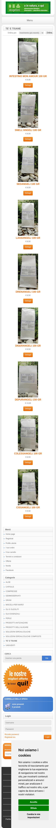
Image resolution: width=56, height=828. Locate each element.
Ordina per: (12, 33)
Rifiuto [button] (33, 808)
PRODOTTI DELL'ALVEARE (17, 627)
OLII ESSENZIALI (13, 614)
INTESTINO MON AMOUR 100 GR (28, 76)
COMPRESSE (11, 591)
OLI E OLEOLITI (12, 609)
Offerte (8, 561)
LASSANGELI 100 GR (28, 238)
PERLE (8, 618)
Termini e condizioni (13, 557)
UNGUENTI (10, 645)
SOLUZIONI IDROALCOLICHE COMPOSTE (23, 636)
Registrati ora (10, 737)
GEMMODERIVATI (13, 596)
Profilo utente (11, 543)
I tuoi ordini (10, 548)
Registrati (9, 539)
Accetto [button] (33, 802)
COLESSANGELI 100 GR (28, 453)
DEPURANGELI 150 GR (28, 399)
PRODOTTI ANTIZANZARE (17, 623)
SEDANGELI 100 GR (28, 184)
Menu (30, 20)
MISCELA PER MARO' (15, 605)
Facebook (10, 570)
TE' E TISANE (11, 641)
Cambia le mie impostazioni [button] (33, 816)
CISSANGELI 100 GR (28, 507)
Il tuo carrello (11, 552)
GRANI (8, 600)
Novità (8, 566)
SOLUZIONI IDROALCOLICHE (18, 632)
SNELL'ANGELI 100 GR (28, 130)
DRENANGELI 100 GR (28, 292)
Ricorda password (12, 734)
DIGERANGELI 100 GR (28, 345)
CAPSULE (10, 587)
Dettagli (28, 85)
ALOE (8, 582)
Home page (10, 534)
